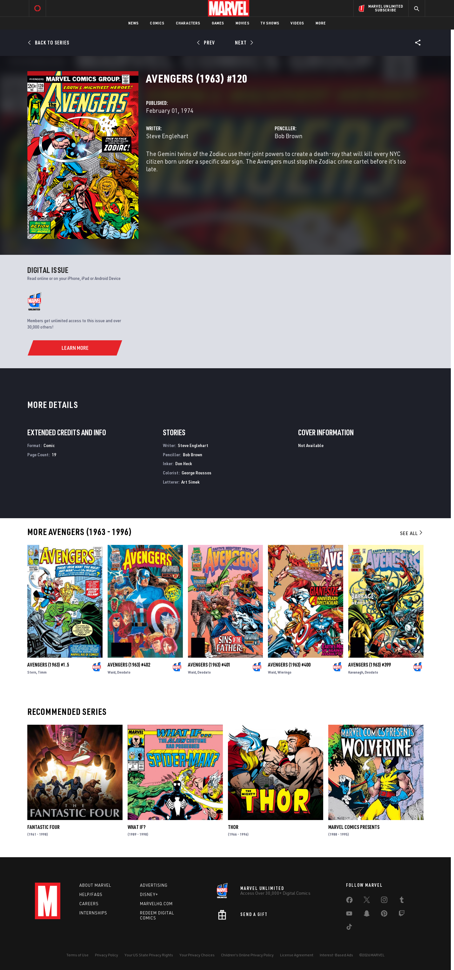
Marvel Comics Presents (353, 827)
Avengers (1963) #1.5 (48, 664)
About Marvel (95, 885)
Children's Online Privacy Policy (247, 955)
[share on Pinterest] (384, 915)
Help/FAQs (91, 894)
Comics (157, 23)
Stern (31, 672)
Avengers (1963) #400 (289, 664)
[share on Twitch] (401, 915)
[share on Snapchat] (367, 915)
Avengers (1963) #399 (369, 664)
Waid (112, 672)
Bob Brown (289, 135)
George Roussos (196, 472)
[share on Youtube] (349, 915)
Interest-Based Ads (336, 955)
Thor (233, 827)
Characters (188, 23)
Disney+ (149, 894)
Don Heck (183, 463)
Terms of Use (77, 955)
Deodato (123, 672)
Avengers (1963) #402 (129, 664)
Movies (242, 23)
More (321, 23)
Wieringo (284, 672)
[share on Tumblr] (401, 901)
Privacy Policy (106, 955)
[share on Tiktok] (349, 928)
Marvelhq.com (156, 903)
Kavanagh (355, 672)
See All (412, 533)
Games (218, 23)
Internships (93, 912)
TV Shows (270, 23)
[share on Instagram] (384, 901)
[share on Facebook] (349, 901)
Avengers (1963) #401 (209, 664)
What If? (136, 827)
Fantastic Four (43, 827)
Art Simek (190, 482)
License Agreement (296, 955)
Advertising (154, 885)
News (133, 23)
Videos (297, 23)
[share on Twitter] (367, 901)
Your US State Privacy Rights (148, 955)
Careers (89, 903)
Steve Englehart (167, 135)
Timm (42, 672)
